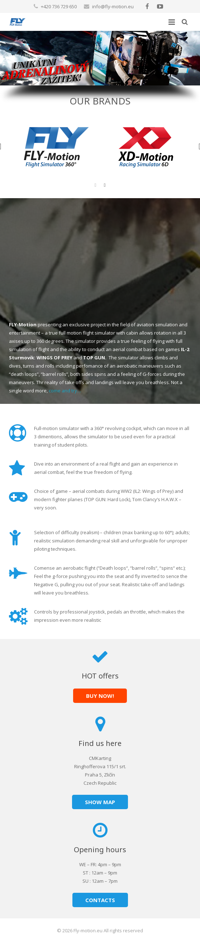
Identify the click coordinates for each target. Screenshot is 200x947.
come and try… (65, 390)
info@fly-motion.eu (113, 6)
